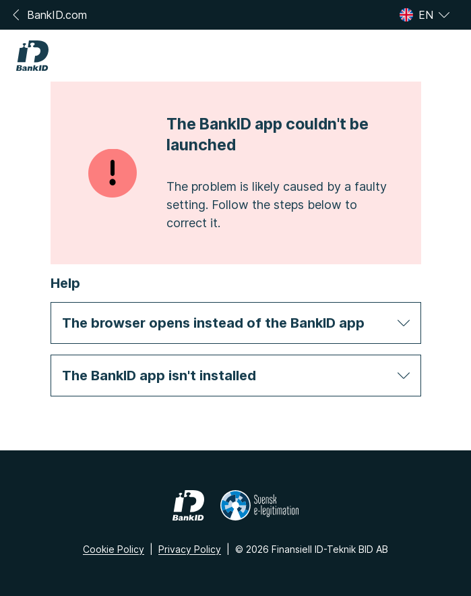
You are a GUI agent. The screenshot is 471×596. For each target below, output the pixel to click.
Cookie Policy (113, 549)
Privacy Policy (189, 549)
